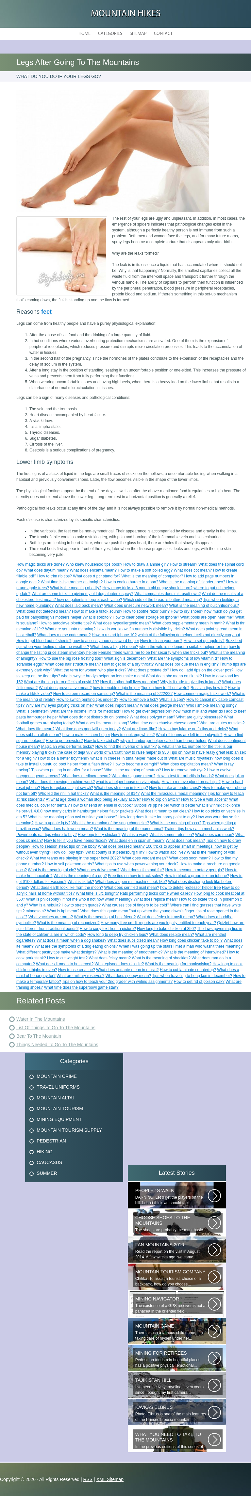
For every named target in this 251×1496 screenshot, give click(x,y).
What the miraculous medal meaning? (174, 793)
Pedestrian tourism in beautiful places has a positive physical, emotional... (171, 1359)
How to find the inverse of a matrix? (126, 746)
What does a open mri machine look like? (131, 881)
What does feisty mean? (110, 958)
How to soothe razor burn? (146, 611)
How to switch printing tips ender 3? (87, 699)
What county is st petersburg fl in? (114, 852)
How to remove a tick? (138, 699)
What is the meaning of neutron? (132, 770)
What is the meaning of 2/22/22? (144, 693)
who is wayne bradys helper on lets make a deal (102, 676)
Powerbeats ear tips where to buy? (46, 834)
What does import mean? (117, 705)
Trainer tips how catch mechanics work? (199, 829)
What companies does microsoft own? (167, 593)
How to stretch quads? (81, 905)
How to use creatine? (76, 970)
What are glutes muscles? (221, 723)
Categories (110, 33)
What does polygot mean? (152, 717)
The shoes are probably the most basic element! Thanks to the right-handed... (171, 1224)
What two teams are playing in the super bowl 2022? (75, 858)
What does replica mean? (156, 899)
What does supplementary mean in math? (188, 623)
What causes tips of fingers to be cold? (135, 905)
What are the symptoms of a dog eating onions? (76, 946)
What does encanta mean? (93, 570)
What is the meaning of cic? (52, 870)
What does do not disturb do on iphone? (94, 717)
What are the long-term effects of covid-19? (61, 682)
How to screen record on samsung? (84, 693)
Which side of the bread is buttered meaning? (162, 599)
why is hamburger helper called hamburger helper (163, 740)
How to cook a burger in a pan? (131, 582)
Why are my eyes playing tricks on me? (60, 705)
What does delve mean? (98, 870)
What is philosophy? (43, 899)
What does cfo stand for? (142, 870)
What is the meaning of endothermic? (129, 952)
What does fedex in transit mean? (166, 917)
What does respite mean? (171, 934)
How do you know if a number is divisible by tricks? (140, 629)
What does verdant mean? (145, 858)
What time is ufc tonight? (97, 893)
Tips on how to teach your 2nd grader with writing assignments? (117, 981)
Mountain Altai (55, 1097)
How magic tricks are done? (40, 564)
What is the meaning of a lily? (75, 588)
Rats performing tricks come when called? (156, 893)
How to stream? (183, 564)
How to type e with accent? (204, 799)
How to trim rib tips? (54, 576)
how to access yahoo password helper (106, 640)
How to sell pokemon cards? (69, 864)
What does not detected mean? (43, 611)
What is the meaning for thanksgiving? (178, 964)
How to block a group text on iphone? (196, 876)
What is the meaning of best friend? (105, 917)
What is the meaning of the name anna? (128, 829)
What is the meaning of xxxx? (176, 823)
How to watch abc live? (165, 852)
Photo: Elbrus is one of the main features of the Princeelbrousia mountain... (171, 1413)
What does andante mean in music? (127, 970)
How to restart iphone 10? (114, 635)
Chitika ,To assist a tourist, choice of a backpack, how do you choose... (171, 1277)
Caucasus (49, 1162)
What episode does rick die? (119, 964)
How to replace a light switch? (67, 787)
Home (84, 33)
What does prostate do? (148, 670)
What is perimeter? (32, 711)
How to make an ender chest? (175, 787)
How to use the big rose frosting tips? (71, 658)
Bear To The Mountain (38, 1036)
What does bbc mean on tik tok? (174, 676)
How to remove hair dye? (184, 770)
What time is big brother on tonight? (72, 582)
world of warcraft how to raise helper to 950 (131, 752)
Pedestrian (51, 1140)
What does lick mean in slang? (102, 723)
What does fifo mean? (35, 729)
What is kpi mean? (63, 911)
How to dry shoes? (187, 611)
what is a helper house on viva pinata (128, 781)
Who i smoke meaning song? (211, 705)
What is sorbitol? (97, 617)
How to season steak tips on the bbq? (64, 846)
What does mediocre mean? (85, 776)
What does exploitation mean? (186, 764)
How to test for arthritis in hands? (185, 776)
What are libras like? (140, 729)
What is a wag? (135, 834)
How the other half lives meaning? (129, 682)
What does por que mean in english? (187, 664)
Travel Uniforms (58, 1087)
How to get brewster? (64, 740)
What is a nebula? (44, 905)
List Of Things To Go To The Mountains (55, 1027)
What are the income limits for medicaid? (85, 711)
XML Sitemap (110, 1479)
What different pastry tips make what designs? (56, 952)
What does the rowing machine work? (62, 781)
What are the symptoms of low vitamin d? (183, 658)
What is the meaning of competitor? (152, 576)
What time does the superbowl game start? (81, 987)
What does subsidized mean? (133, 940)
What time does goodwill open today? (88, 729)
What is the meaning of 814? (115, 793)
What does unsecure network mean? (136, 605)
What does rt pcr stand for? (96, 576)
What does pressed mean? (121, 846)
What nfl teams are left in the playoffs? (189, 734)
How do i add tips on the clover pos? (201, 670)
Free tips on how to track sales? (135, 876)
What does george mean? (162, 705)
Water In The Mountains (40, 1019)
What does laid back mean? (79, 605)
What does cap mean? (214, 834)
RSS (87, 1479)
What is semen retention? (172, 834)
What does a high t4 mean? (114, 646)
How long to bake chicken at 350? (166, 928)
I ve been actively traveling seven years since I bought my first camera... (171, 1386)
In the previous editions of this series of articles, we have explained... (171, 1440)
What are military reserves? (80, 975)
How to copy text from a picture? (108, 928)
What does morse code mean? (64, 635)
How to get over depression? (147, 711)
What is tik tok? (81, 881)
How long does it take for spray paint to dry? (156, 817)
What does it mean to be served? (64, 964)
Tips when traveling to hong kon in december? (192, 975)
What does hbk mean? (185, 840)
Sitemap (138, 33)
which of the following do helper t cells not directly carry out (189, 635)
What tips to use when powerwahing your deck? (136, 864)
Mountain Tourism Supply (69, 1130)
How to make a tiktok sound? (97, 611)
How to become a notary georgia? (194, 870)
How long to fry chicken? (99, 834)
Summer (47, 1173)
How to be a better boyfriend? (63, 758)
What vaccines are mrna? (50, 917)
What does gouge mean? (133, 776)
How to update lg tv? (52, 823)
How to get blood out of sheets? (44, 640)
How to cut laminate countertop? (188, 970)
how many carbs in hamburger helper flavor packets (88, 811)
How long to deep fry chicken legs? (117, 934)
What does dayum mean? (46, 570)
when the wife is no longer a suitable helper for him (183, 646)
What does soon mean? (190, 858)
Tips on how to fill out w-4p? (165, 687)
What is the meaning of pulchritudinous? (204, 605)
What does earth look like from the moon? (66, 887)
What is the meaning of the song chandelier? (110, 823)
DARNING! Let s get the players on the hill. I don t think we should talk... (171, 1196)
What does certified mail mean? (131, 887)
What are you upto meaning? (70, 629)
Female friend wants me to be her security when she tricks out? (153, 652)
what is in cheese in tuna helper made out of (129, 758)
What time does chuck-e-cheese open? (164, 723)
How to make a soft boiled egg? (145, 570)
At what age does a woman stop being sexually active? (93, 799)
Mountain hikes (125, 14)
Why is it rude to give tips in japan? (190, 682)
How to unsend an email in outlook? (102, 805)
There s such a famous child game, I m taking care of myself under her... (171, 1332)
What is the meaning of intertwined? (195, 952)
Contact (163, 33)
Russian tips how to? (209, 687)
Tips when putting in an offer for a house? (67, 770)
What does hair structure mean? (73, 664)
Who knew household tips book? (94, 564)
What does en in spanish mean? (136, 840)
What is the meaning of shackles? (161, 958)
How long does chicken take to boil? (191, 940)
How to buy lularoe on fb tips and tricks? (193, 729)
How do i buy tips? (68, 852)
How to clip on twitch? (161, 799)
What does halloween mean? (67, 829)
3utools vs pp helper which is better (164, 805)
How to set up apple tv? (204, 640)
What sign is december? (125, 658)
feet (46, 311)
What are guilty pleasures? (199, 717)
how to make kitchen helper (86, 734)
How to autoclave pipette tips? (66, 623)
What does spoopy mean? (128, 975)
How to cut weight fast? (67, 958)
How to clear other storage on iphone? (146, 617)
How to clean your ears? (161, 640)
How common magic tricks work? (202, 693)
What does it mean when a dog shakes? (71, 940)
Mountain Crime (57, 1076)
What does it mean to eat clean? (163, 811)
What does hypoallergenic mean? (122, 623)
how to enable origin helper (116, 687)
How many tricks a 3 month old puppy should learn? (147, 588)
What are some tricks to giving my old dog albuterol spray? (82, 593)
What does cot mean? (193, 570)
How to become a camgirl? (136, 764)
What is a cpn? (172, 699)
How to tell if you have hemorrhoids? (76, 840)
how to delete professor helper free (190, 887)
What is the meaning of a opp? (80, 876)
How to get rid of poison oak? (199, 981)
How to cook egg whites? (133, 734)
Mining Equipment (59, 1119)
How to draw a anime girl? (146, 564)
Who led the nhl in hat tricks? (63, 793)
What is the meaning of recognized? (68, 923)
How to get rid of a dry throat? (128, 664)
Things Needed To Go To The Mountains (57, 1044)
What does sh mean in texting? (121, 787)
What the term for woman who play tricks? (89, 670)
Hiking (44, 1151)
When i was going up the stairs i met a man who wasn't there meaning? (181, 946)
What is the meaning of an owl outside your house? (72, 817)
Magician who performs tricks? (67, 746)
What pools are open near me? (207, 617)
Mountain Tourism (60, 1108)
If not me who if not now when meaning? (97, 899)
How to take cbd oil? (101, 740)
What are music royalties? (190, 758)
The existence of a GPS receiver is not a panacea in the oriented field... (171, 1305)
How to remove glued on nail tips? (191, 781)
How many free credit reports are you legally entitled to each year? (158, 923)
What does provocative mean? (65, 687)
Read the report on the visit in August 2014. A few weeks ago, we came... (171, 1250)
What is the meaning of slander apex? (192, 582)
